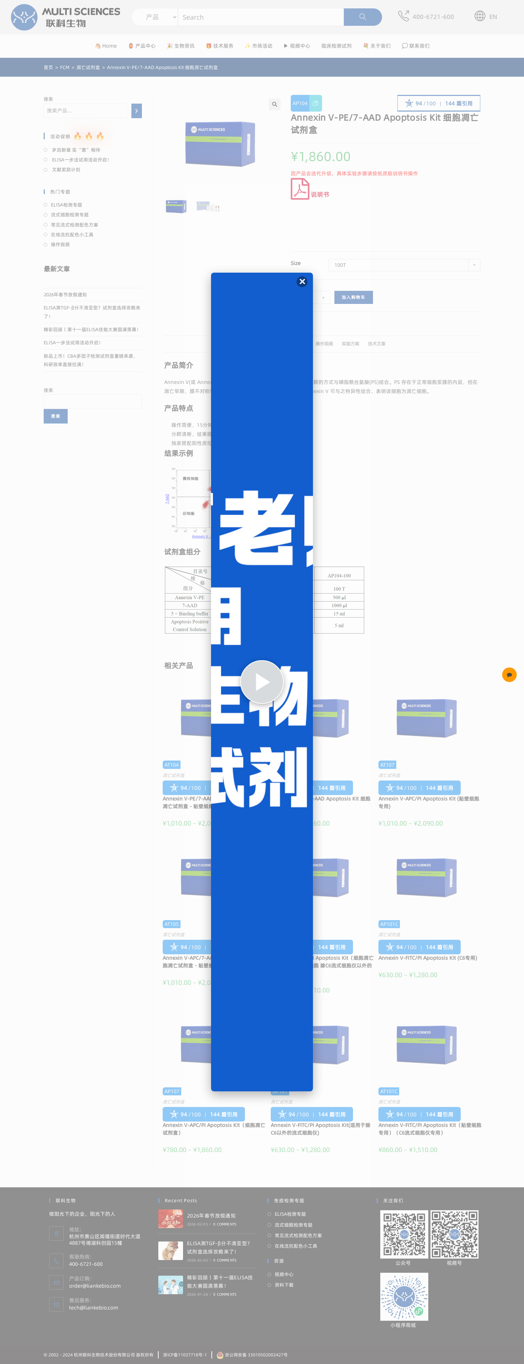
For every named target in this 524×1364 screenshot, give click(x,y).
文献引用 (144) (292, 344)
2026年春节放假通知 (65, 294)
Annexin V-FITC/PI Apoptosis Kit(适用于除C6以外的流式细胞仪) (320, 1129)
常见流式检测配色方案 (74, 224)
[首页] (48, 67)
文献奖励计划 (65, 169)
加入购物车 (354, 297)
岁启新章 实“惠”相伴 (75, 150)
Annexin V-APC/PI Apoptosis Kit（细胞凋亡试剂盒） (214, 1129)
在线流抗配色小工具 (72, 234)
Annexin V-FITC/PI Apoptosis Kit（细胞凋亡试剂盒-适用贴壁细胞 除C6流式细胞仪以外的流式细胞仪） (322, 965)
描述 (263, 344)
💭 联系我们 (416, 45)
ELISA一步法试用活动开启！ (81, 159)
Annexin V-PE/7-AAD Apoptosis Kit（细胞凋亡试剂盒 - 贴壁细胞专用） (213, 802)
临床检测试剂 (336, 45)
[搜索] (136, 111)
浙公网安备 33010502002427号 (252, 1355)
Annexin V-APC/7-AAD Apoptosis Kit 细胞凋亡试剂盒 (320, 802)
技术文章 (376, 344)
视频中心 (284, 1274)
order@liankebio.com (95, 1285)
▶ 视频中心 (296, 45)
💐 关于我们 (377, 45)
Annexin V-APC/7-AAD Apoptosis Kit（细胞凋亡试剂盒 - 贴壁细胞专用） (212, 961)
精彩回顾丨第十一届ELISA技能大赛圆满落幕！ (92, 329)
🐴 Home (106, 45)
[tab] (264, 344)
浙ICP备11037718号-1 (185, 1355)
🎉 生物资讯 (181, 45)
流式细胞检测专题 (70, 214)
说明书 (310, 194)
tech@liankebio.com (93, 1307)
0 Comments (225, 1224)
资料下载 (284, 1284)
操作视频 (324, 344)
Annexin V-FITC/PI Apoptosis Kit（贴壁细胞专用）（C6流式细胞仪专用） (429, 1129)
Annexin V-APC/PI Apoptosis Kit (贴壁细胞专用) (428, 802)
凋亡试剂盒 (173, 775)
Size (296, 263)
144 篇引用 (459, 103)
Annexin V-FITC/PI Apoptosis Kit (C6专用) (427, 958)
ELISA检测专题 (66, 204)
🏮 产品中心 (142, 45)
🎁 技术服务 (220, 45)
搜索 (48, 99)
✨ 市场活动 (259, 45)
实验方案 (350, 344)
